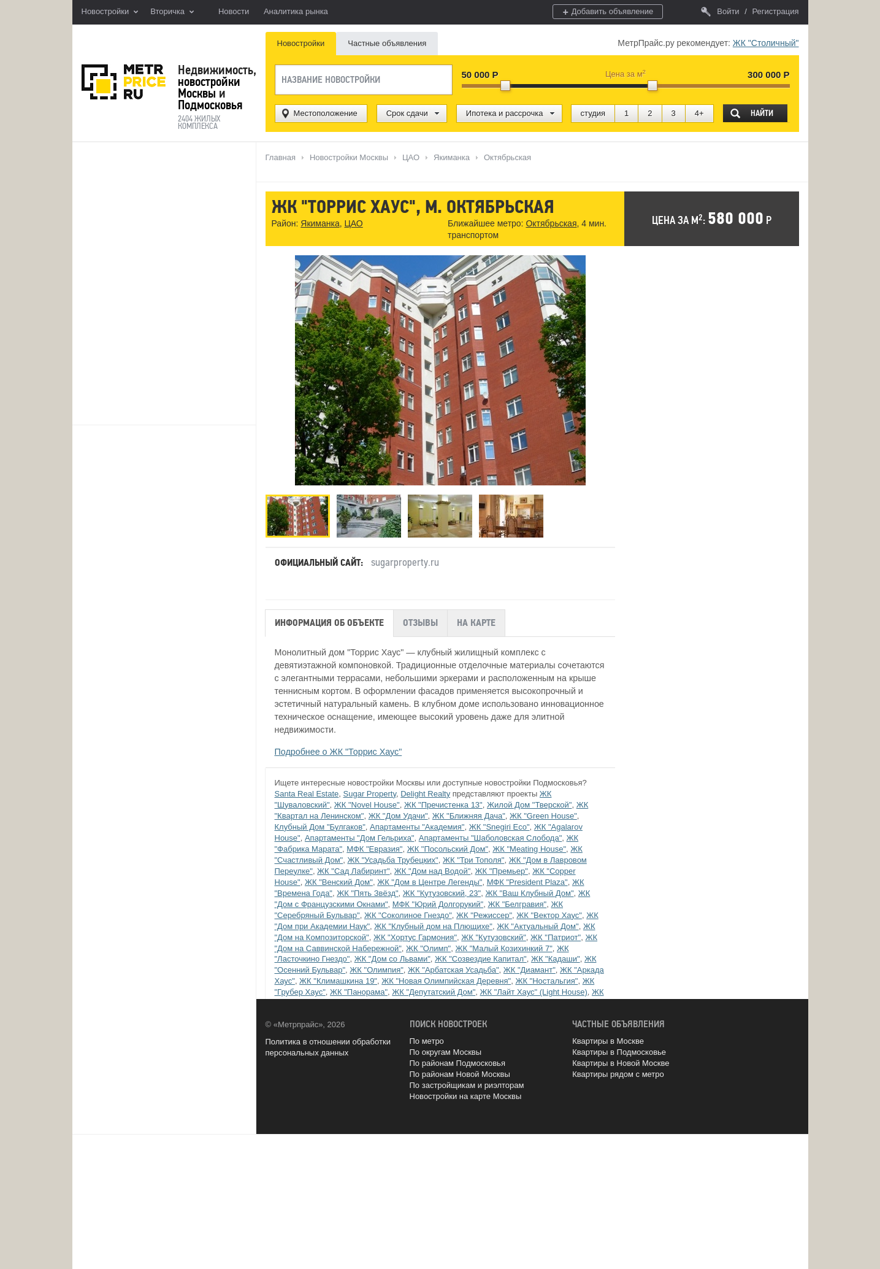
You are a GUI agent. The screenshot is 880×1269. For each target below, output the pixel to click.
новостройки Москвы (209, 87)
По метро (427, 1041)
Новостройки (110, 12)
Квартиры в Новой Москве (620, 1063)
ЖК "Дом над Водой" (432, 871)
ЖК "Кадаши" (555, 958)
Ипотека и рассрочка (504, 113)
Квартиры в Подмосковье (619, 1052)
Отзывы (420, 623)
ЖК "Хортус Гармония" (415, 937)
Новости (233, 11)
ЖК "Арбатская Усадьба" (453, 969)
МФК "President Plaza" (527, 882)
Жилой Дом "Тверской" (529, 804)
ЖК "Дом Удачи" (398, 815)
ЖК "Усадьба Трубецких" (392, 860)
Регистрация (775, 11)
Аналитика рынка (296, 11)
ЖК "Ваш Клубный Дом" (529, 893)
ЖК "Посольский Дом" (447, 849)
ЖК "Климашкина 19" (338, 981)
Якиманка (319, 223)
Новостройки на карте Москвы (466, 1096)
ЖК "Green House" (543, 815)
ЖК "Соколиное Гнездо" (408, 915)
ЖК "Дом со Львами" (392, 958)
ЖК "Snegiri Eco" (499, 826)
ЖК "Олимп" (428, 948)
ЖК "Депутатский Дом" (433, 992)
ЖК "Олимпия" (377, 969)
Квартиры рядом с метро (618, 1074)
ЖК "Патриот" (555, 937)
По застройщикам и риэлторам (467, 1085)
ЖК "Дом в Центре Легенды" (429, 882)
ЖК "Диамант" (529, 969)
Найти (762, 113)
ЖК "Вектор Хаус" (549, 915)
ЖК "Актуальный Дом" (537, 926)
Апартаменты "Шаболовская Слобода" (490, 838)
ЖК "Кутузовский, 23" (442, 893)
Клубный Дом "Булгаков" (320, 826)
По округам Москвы (446, 1052)
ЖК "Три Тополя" (474, 860)
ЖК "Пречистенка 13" (443, 804)
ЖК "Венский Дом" (339, 882)
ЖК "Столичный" (766, 43)
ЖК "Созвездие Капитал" (481, 958)
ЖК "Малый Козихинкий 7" (503, 948)
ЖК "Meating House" (529, 849)
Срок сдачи (407, 113)
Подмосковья (210, 105)
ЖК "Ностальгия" (546, 981)
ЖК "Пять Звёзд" (367, 893)
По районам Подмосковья (457, 1063)
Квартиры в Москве (608, 1041)
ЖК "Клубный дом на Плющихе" (433, 926)
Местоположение (326, 113)
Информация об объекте (329, 623)
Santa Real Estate (307, 793)
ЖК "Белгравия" (517, 904)
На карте (476, 623)
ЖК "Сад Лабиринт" (353, 871)
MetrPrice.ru (124, 81)
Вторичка (172, 12)
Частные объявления (387, 43)
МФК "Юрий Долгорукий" (437, 904)
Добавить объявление (607, 12)
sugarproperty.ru (405, 562)
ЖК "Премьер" (501, 871)
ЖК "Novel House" (367, 804)
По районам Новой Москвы (460, 1074)
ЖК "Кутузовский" (493, 937)
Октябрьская (551, 223)
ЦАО (353, 223)
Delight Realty (425, 793)
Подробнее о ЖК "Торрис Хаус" (338, 752)
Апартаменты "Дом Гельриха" (360, 838)
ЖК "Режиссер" (484, 915)
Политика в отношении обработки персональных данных (328, 1047)
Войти (720, 11)
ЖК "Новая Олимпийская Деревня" (446, 981)
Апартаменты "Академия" (417, 826)
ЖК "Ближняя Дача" (468, 815)
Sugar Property (369, 793)
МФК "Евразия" (374, 849)
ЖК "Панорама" (359, 992)
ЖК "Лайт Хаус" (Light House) (533, 992)
